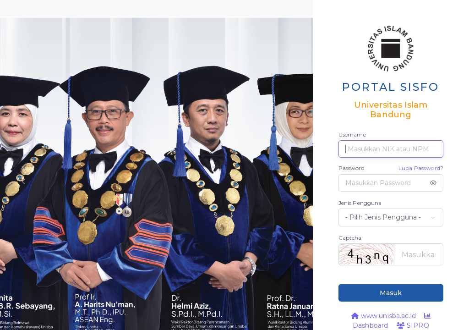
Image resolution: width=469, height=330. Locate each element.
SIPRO (413, 325)
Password (351, 168)
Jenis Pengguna (360, 202)
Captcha (350, 237)
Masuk (391, 293)
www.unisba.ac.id (383, 316)
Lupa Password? (420, 168)
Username (352, 134)
